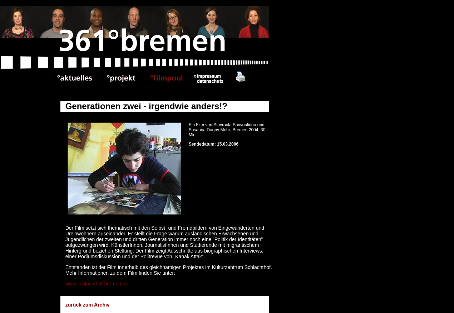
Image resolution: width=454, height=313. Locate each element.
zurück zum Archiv (87, 305)
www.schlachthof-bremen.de (96, 284)
